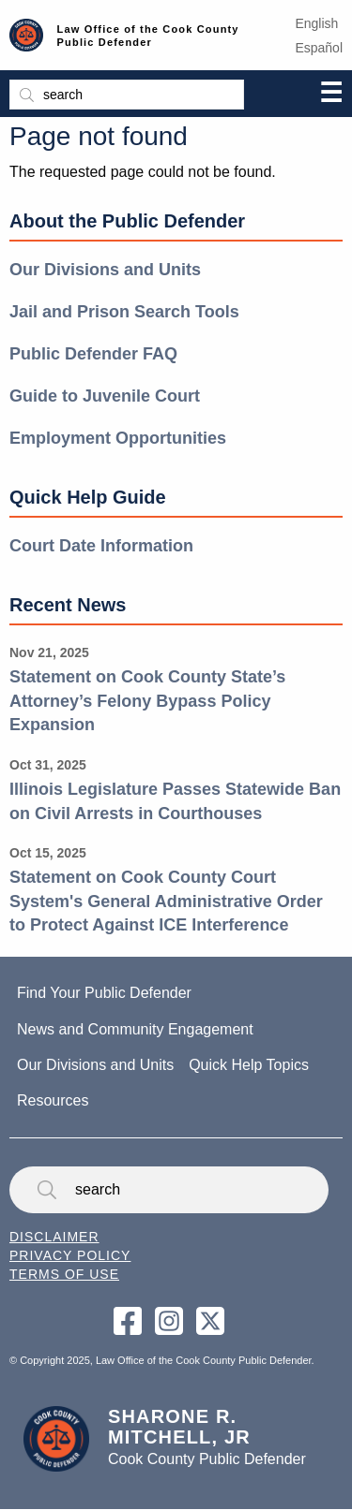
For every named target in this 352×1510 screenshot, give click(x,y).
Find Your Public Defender (104, 993)
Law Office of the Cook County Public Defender (148, 35)
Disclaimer (54, 1236)
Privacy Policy (69, 1255)
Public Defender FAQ (93, 354)
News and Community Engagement (135, 1029)
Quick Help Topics (249, 1065)
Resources (52, 1100)
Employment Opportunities (117, 438)
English (316, 23)
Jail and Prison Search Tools (124, 311)
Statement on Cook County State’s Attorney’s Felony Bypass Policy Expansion (147, 700)
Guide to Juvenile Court (104, 396)
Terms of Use (64, 1274)
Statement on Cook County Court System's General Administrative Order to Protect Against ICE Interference (166, 901)
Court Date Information (101, 545)
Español (319, 47)
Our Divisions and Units (105, 269)
